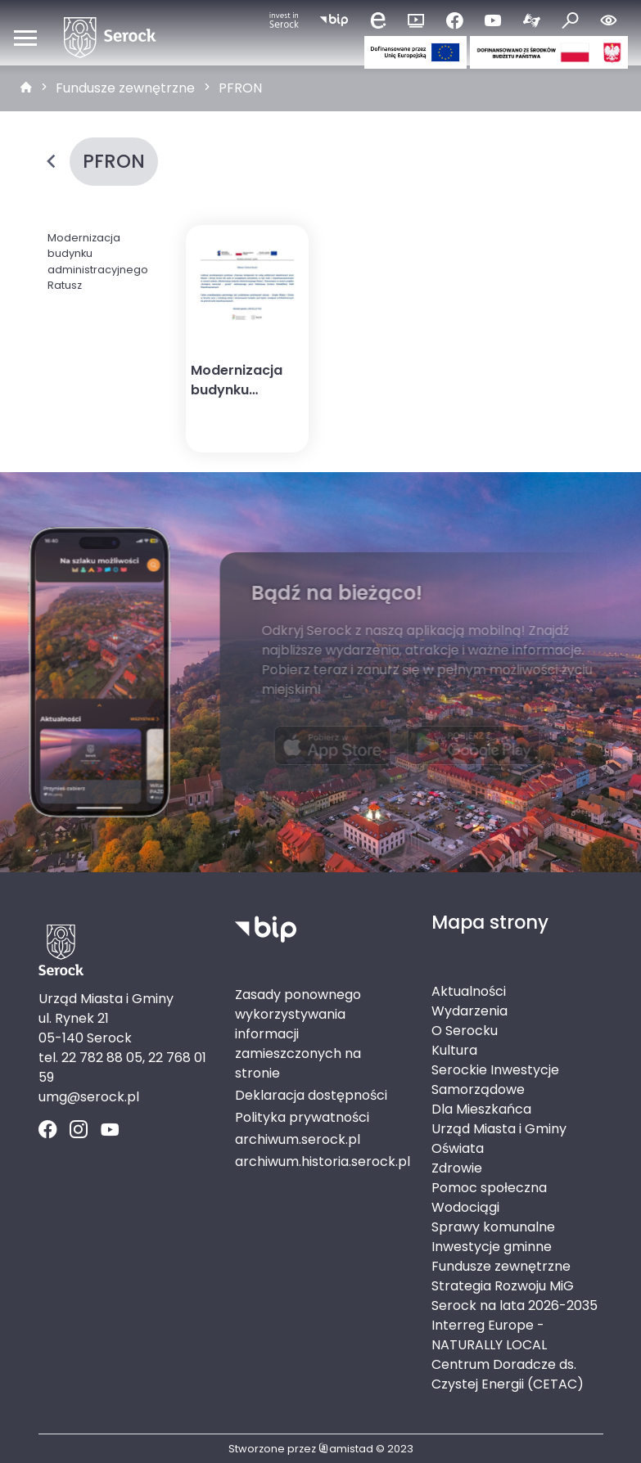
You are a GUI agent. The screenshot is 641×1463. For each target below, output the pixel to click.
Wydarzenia (469, 1011)
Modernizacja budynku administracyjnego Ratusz (97, 261)
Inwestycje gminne (491, 1246)
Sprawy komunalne (493, 1227)
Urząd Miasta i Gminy (499, 1128)
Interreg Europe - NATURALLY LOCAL (489, 1335)
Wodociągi (465, 1207)
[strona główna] (26, 88)
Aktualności (468, 991)
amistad (345, 1449)
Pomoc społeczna (489, 1187)
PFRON (240, 88)
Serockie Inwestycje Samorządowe (495, 1079)
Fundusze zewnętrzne (125, 88)
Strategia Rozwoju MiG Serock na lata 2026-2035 (514, 1295)
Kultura (454, 1050)
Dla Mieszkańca (481, 1109)
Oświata (457, 1148)
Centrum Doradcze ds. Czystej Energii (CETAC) (507, 1374)
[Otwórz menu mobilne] (25, 37)
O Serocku (464, 1030)
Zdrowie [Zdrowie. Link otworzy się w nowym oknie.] (456, 1168)
